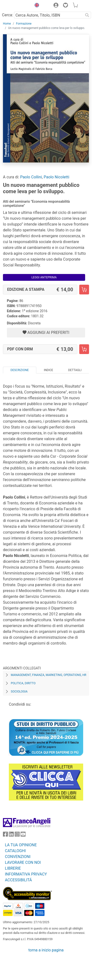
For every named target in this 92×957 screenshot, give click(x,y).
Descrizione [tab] (20, 370)
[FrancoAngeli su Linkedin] (11, 835)
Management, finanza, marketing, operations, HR (48, 675)
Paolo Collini (31, 177)
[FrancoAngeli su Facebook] (5, 835)
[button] (35, 5)
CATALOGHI (15, 850)
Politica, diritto (23, 683)
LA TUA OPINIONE (21, 845)
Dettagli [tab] (74, 370)
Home (7, 23)
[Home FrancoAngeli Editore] (16, 6)
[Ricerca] (87, 15)
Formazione (23, 23)
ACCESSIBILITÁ (18, 880)
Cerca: (7, 15)
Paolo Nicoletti (56, 177)
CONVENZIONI (17, 856)
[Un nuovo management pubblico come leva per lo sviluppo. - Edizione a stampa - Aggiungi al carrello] (84, 289)
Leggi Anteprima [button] (44, 277)
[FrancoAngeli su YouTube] (23, 835)
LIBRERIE (13, 868)
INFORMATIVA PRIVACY (26, 874)
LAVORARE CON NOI (23, 862)
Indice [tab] (48, 370)
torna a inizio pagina (46, 950)
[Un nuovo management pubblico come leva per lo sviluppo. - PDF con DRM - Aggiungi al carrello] (84, 349)
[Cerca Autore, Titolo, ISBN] (48, 15)
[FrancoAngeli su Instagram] (17, 835)
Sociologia (19, 691)
